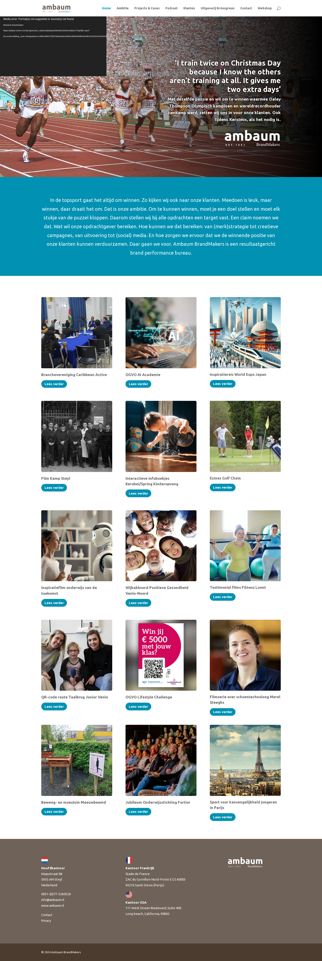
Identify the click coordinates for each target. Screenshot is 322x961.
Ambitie (123, 8)
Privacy (46, 920)
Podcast (171, 8)
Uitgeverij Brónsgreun (217, 8)
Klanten (189, 8)
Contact (246, 8)
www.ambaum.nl (52, 905)
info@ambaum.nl (52, 900)
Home (106, 8)
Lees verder (54, 384)
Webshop (265, 8)
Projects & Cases (147, 8)
